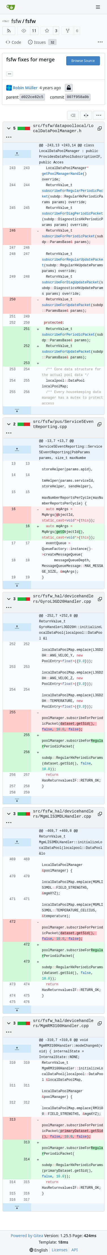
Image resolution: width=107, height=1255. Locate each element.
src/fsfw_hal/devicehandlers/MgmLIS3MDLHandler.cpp (63, 814)
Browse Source (83, 60)
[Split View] (86, 115)
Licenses (60, 1249)
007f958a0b (78, 97)
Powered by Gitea (27, 1235)
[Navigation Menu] (98, 7)
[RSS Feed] (8, 30)
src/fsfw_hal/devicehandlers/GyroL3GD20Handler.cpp (63, 599)
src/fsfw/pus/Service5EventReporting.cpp (63, 424)
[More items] (100, 42)
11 (34, 30)
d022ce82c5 (32, 97)
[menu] (99, 115)
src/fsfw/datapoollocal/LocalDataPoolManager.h (63, 128)
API (74, 1249)
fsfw (16, 21)
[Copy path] (99, 128)
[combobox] (73, 115)
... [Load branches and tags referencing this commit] (9, 73)
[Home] (11, 7)
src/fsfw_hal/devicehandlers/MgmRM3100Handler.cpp (63, 1023)
